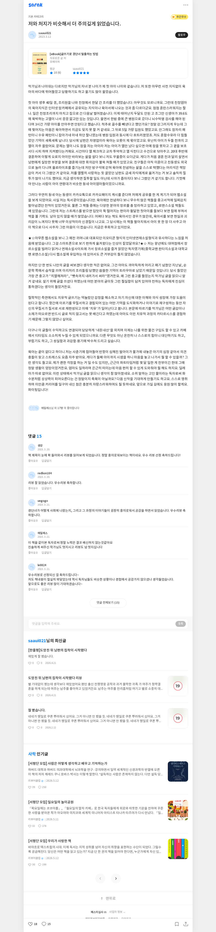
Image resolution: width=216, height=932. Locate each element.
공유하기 (186, 924)
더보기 (186, 5)
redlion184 (45, 473)
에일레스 (43, 533)
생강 (40, 445)
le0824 (42, 565)
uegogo (43, 500)
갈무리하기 (177, 924)
